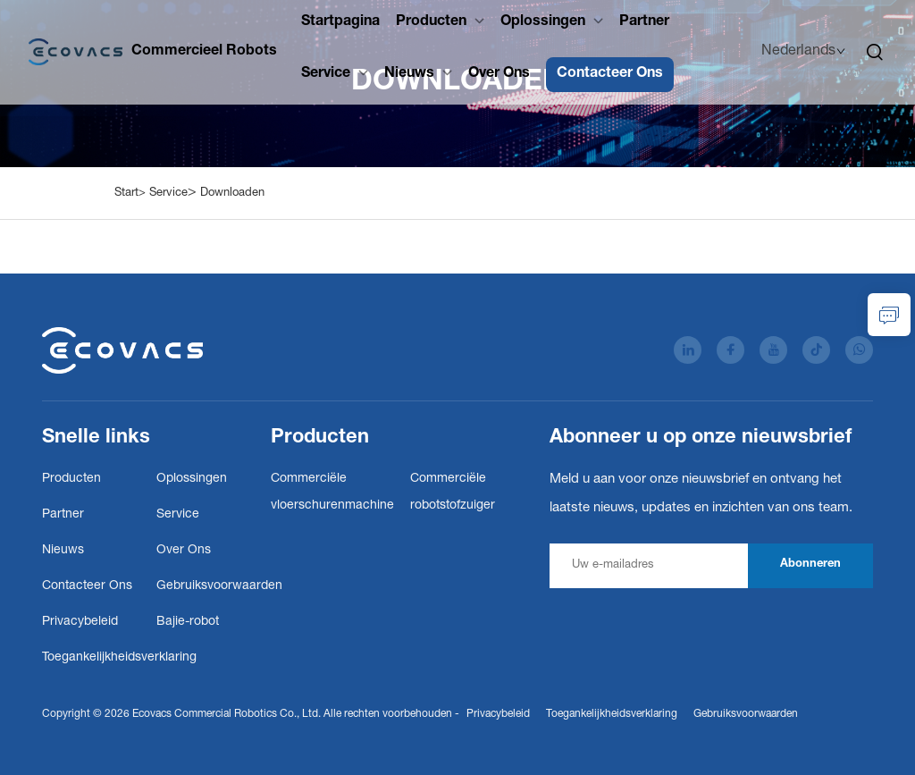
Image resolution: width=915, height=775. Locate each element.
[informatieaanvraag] (889, 314)
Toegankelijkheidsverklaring (119, 658)
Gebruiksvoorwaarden (219, 586)
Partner (644, 22)
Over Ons (499, 74)
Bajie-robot (187, 622)
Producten (431, 22)
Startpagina (340, 22)
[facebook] (730, 350)
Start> (130, 193)
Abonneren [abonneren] (810, 564)
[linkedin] (687, 350)
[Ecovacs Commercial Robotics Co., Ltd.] (153, 51)
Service (325, 74)
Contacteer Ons (610, 74)
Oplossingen (542, 22)
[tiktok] (816, 350)
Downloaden (232, 193)
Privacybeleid (80, 622)
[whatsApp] (859, 350)
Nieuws (409, 74)
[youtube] (773, 350)
